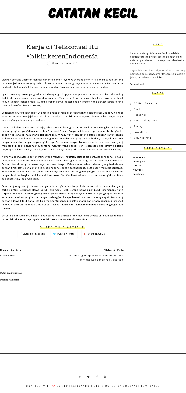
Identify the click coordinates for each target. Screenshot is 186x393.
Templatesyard (76, 385)
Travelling (140, 132)
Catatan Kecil (93, 14)
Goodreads (139, 157)
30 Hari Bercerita (145, 103)
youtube (138, 169)
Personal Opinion (146, 120)
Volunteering (142, 137)
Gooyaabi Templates (141, 385)
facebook (138, 174)
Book (137, 109)
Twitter (137, 165)
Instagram (139, 161)
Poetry (138, 126)
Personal (140, 114)
